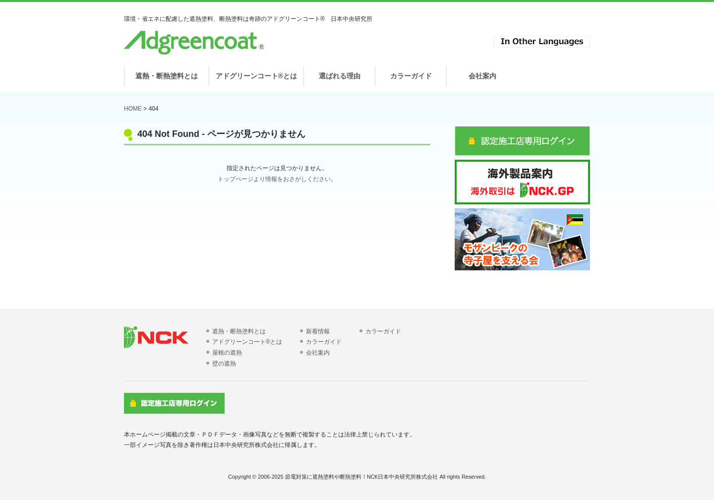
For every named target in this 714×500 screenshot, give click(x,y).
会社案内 (318, 352)
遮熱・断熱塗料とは (239, 331)
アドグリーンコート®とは (247, 341)
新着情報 (318, 331)
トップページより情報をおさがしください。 (277, 179)
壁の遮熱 (224, 363)
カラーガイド (324, 341)
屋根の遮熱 (227, 352)
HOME (133, 108)
